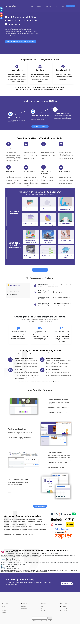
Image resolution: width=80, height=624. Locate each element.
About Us (4, 610)
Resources (49, 6)
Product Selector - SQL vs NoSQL (31, 256)
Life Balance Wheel (30, 208)
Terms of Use (49, 620)
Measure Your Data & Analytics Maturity (31, 241)
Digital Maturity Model (48, 256)
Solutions (40, 6)
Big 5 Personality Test (48, 208)
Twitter (63, 606)
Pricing (56, 6)
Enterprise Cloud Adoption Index (66, 256)
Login (62, 6)
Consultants (24, 608)
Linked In (63, 608)
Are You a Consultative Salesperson (66, 224)
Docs (42, 608)
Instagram (63, 610)
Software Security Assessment (48, 241)
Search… (30, 618)
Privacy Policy (41, 620)
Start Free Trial (70, 6)
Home (32, 6)
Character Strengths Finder (30, 223)
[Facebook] (1, 18)
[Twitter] (1, 8)
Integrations (43, 610)
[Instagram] (1, 13)
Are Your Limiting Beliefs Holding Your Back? (65, 208)
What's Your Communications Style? (48, 224)
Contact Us (4, 612)
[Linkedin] (1, 10)
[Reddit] (1, 15)
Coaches (23, 606)
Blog (42, 606)
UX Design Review (66, 240)
